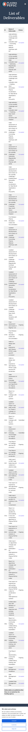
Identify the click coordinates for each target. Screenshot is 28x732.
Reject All (14, 728)
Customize (13, 724)
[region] (14, 719)
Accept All (14, 720)
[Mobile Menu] (25, 4)
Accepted (21, 42)
